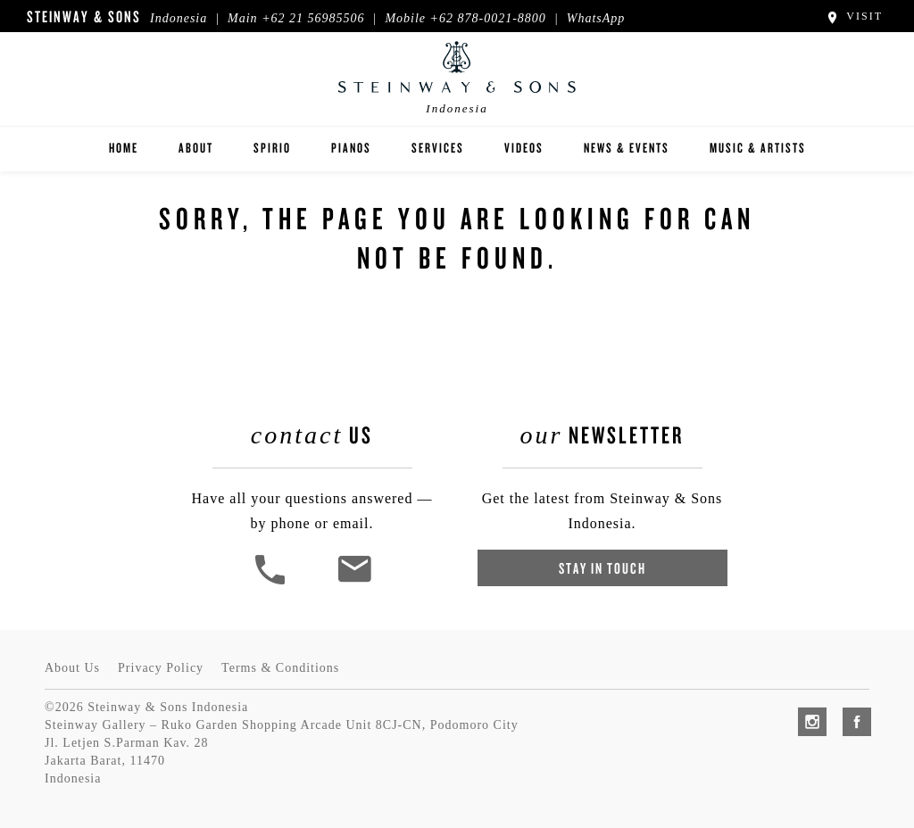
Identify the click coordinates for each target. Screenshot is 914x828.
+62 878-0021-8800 (488, 18)
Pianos (351, 147)
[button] (272, 582)
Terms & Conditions (280, 668)
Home (123, 147)
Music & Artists (758, 147)
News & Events (626, 147)
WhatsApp (596, 18)
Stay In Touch (602, 568)
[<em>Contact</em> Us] (354, 582)
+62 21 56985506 (313, 18)
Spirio (272, 147)
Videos (524, 147)
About (196, 147)
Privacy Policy (161, 668)
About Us (72, 668)
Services (437, 147)
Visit (854, 16)
